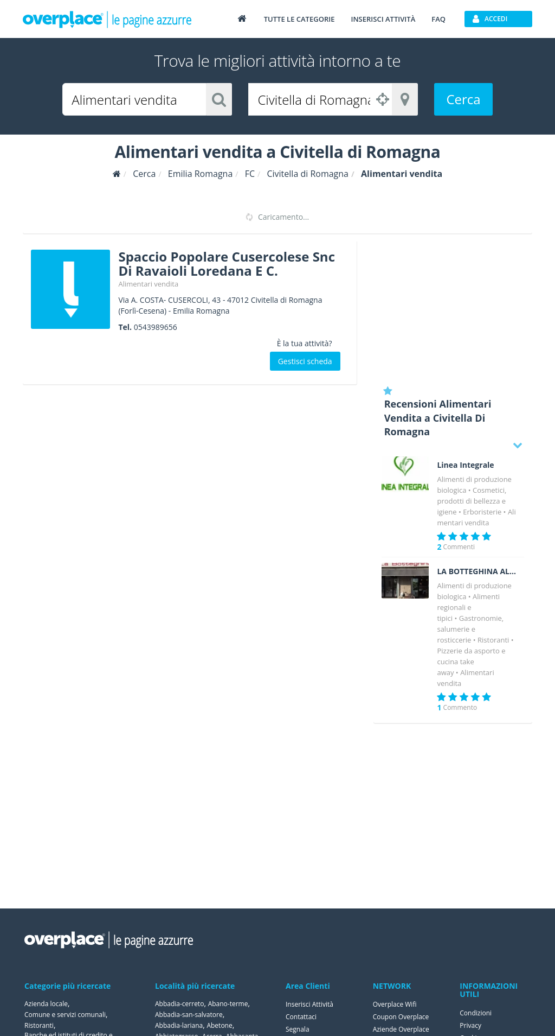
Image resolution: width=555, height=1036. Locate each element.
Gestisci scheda (305, 361)
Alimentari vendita (148, 284)
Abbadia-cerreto (179, 1003)
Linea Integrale (465, 465)
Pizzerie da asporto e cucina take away (471, 661)
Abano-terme (228, 1003)
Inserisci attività (383, 19)
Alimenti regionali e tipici (468, 607)
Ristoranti (493, 640)
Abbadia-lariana (179, 1025)
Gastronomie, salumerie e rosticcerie (470, 629)
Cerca (463, 99)
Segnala (297, 1029)
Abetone (219, 1025)
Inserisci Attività (309, 1004)
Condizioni (476, 1013)
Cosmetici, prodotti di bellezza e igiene (471, 501)
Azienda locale (46, 1003)
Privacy (470, 1025)
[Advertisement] (452, 309)
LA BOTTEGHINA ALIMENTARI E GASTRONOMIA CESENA (476, 571)
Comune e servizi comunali (65, 1014)
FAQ (438, 19)
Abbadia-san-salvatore (189, 1014)
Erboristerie (482, 512)
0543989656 (155, 327)
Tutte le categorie (299, 19)
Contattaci (301, 1016)
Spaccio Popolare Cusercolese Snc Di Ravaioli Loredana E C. (226, 263)
